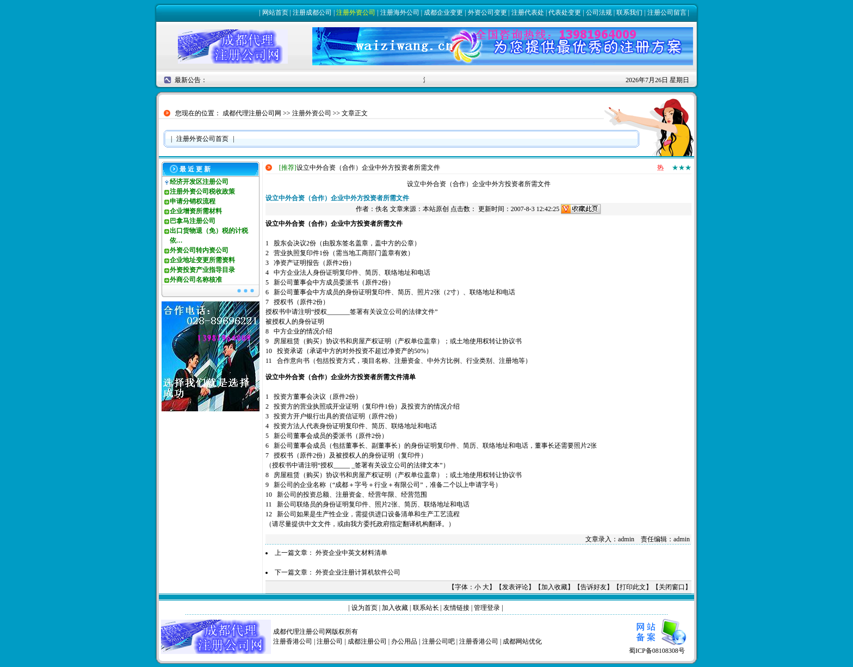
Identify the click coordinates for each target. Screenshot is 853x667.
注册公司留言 (667, 12)
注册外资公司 (355, 12)
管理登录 (487, 608)
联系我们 (629, 12)
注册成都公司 (312, 12)
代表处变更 (564, 12)
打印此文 (633, 587)
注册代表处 (527, 12)
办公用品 (404, 641)
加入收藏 (554, 587)
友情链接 (456, 608)
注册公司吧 (438, 641)
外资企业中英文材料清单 (351, 553)
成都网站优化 (522, 641)
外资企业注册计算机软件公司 (358, 572)
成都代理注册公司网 (251, 113)
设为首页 (364, 608)
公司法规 (599, 12)
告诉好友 (593, 587)
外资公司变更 (487, 12)
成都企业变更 (443, 12)
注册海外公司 (399, 12)
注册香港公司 (292, 641)
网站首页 (275, 12)
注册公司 (330, 641)
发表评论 (515, 587)
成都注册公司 (367, 641)
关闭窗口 (672, 587)
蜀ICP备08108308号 (660, 647)
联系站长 (426, 608)
